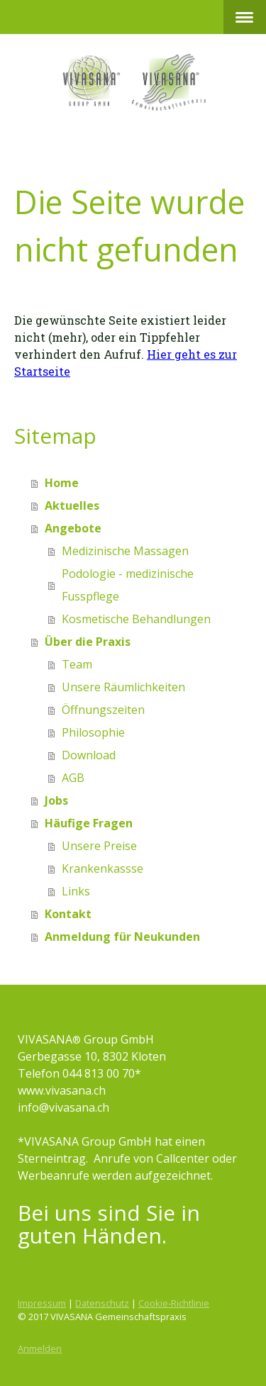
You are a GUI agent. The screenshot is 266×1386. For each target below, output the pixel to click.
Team (77, 664)
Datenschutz (102, 1303)
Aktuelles (72, 505)
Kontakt (68, 914)
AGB (73, 778)
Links (76, 891)
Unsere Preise (99, 846)
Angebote (73, 528)
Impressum (42, 1303)
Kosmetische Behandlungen (136, 619)
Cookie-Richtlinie (173, 1303)
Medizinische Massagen (125, 551)
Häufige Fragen (89, 823)
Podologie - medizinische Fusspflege (128, 585)
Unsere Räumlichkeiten (123, 687)
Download (89, 755)
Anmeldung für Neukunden (122, 936)
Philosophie (93, 732)
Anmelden (40, 1348)
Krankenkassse (102, 868)
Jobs (56, 800)
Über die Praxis (88, 641)
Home (62, 483)
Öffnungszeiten (103, 709)
